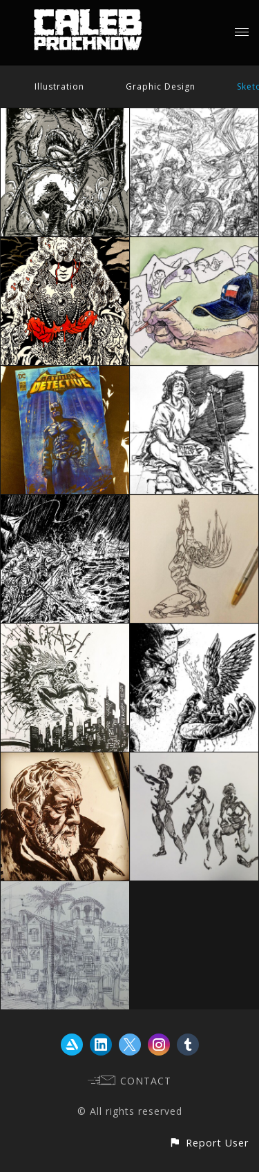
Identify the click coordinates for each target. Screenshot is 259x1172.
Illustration (59, 86)
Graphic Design (160, 86)
